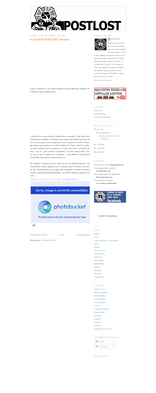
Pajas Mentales (99, 114)
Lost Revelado (99, 312)
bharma (97, 247)
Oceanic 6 (98, 322)
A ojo (96, 237)
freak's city (98, 257)
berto (96, 244)
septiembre (103, 133)
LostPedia (98, 316)
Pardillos (97, 325)
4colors (97, 234)
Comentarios (102, 346)
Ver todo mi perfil (103, 80)
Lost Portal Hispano (101, 309)
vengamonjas (99, 277)
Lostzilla (97, 319)
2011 (99, 129)
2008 (99, 152)
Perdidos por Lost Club (103, 329)
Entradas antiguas (83, 235)
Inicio (62, 235)
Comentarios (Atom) (48, 240)
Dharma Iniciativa (101, 292)
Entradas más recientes (38, 235)
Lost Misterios (99, 302)
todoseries (98, 273)
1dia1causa (98, 110)
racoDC (97, 267)
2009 (99, 148)
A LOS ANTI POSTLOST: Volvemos (50, 39)
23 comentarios (69, 179)
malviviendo (99, 260)
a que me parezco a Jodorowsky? (106, 240)
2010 (99, 144)
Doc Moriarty (99, 254)
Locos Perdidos (100, 299)
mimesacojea (99, 263)
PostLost (115, 39)
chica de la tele (99, 250)
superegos (98, 270)
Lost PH (97, 305)
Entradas (100, 342)
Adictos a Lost (99, 289)
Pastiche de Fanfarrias (102, 117)
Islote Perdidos (99, 296)
